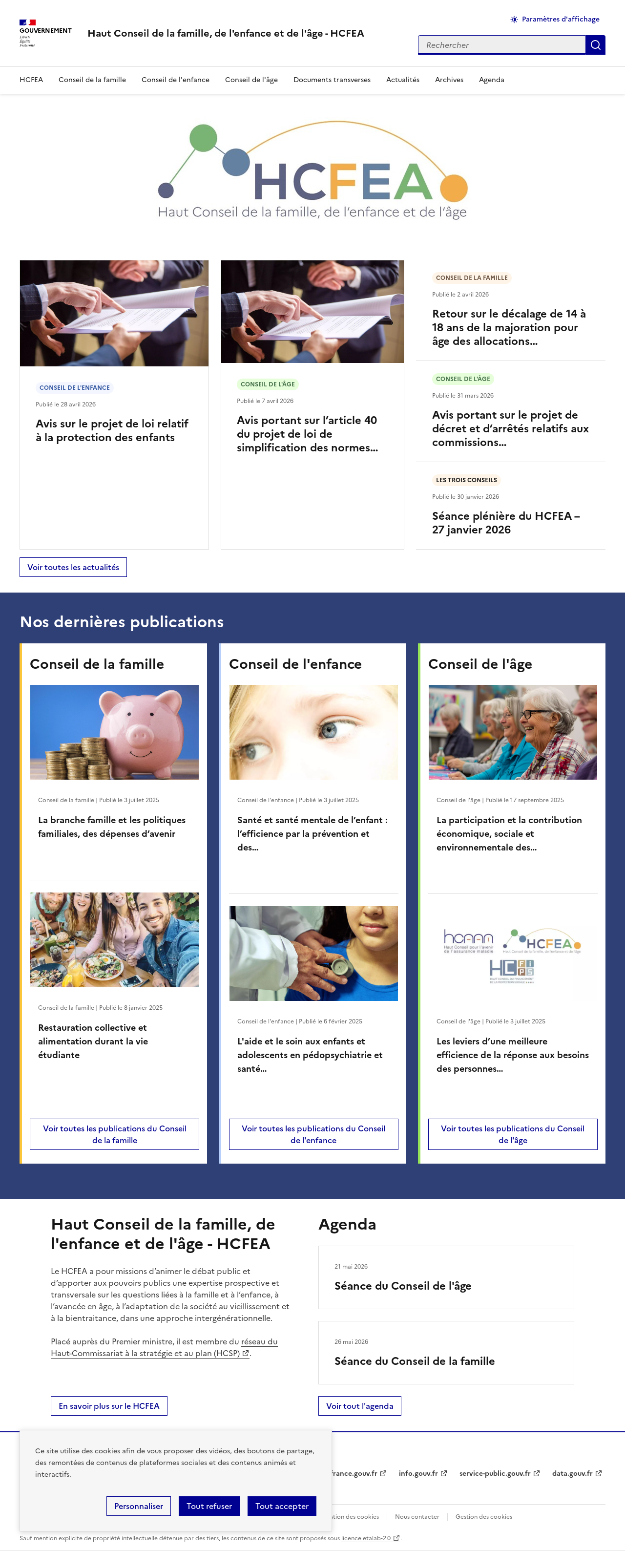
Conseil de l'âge (251, 80)
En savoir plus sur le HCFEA (109, 1406)
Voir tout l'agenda (360, 1406)
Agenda (491, 80)
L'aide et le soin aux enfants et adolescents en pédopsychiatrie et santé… (310, 1055)
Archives (449, 80)
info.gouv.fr (418, 1473)
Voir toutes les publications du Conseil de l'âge (512, 1134)
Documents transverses (332, 80)
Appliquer (595, 45)
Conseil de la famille (92, 80)
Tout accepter (282, 1506)
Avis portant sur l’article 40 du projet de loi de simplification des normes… (307, 434)
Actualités (402, 80)
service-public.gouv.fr (495, 1473)
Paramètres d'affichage (561, 19)
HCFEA (31, 80)
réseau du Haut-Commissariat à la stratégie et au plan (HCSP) (164, 1347)
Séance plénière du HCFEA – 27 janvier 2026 (506, 523)
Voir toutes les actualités (73, 567)
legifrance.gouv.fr (347, 1473)
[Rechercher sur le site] (502, 45)
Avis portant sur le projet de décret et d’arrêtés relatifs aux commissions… (510, 428)
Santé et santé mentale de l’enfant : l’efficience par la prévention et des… (312, 833)
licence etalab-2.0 (366, 1538)
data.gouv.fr (572, 1473)
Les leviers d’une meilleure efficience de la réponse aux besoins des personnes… (513, 1055)
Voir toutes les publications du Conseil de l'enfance (313, 1134)
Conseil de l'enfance (175, 80)
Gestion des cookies (484, 1516)
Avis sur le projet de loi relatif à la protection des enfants (112, 431)
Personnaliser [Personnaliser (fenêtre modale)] (138, 1506)
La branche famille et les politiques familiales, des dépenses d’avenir (112, 826)
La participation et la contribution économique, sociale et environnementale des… (509, 833)
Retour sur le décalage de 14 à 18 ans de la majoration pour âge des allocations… (509, 327)
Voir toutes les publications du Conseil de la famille (115, 1134)
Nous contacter (417, 1516)
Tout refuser (209, 1506)
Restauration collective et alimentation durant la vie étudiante (93, 1041)
